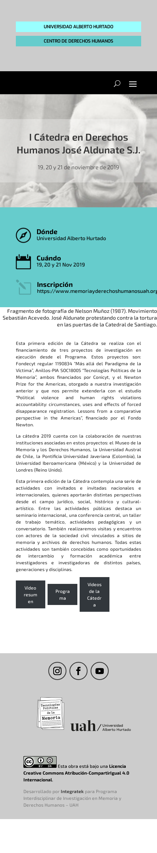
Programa (62, 594)
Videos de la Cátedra (94, 594)
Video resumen (30, 594)
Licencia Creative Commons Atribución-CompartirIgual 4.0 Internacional (76, 772)
